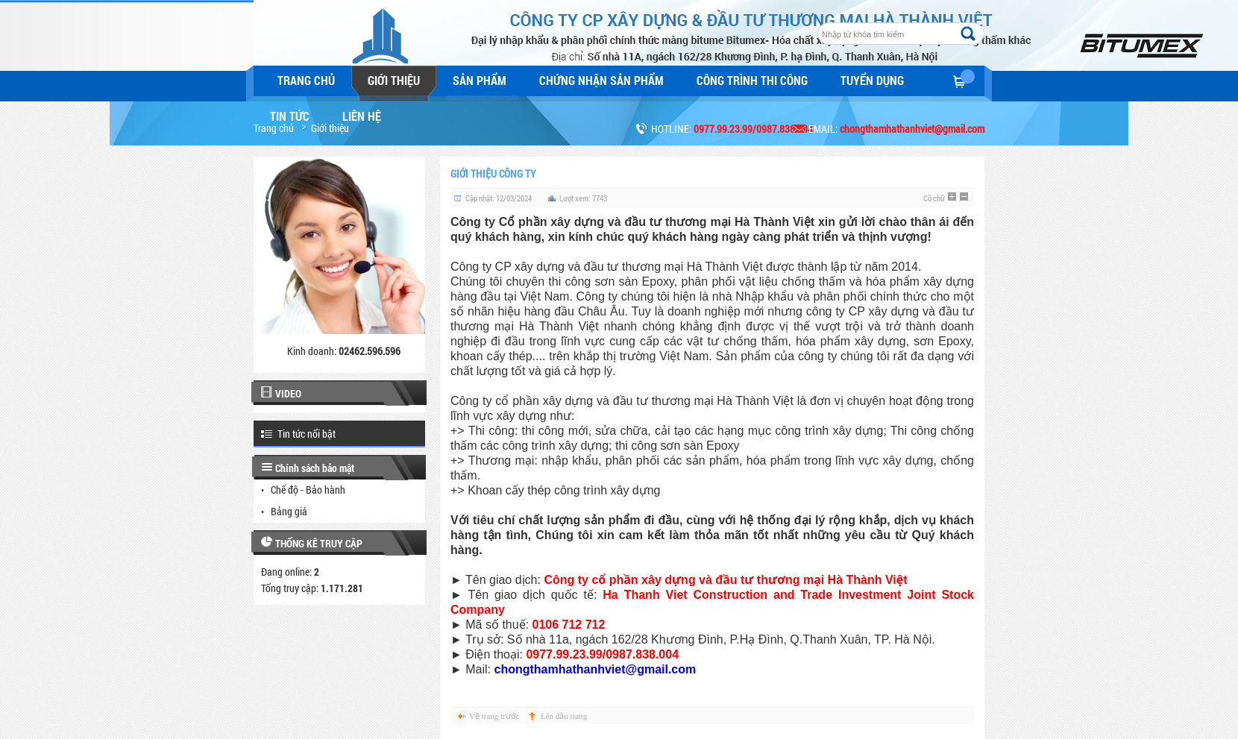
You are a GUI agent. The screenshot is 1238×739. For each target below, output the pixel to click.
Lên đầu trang (564, 715)
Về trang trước (494, 715)
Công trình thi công (752, 80)
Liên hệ (361, 116)
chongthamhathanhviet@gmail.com (595, 669)
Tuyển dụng (872, 80)
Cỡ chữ (934, 198)
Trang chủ (306, 80)
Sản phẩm (479, 80)
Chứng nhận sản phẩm (601, 80)
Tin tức (290, 116)
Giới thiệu (394, 80)
